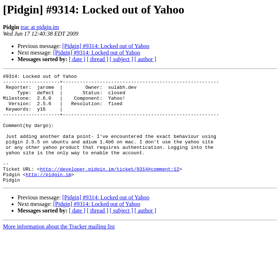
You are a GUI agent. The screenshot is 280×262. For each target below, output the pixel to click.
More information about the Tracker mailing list (59, 248)
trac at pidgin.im (39, 27)
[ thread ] (97, 59)
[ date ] (77, 59)
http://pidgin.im (48, 195)
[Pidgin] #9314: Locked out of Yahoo (105, 46)
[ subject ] (121, 59)
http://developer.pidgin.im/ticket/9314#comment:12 (109, 188)
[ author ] (145, 59)
